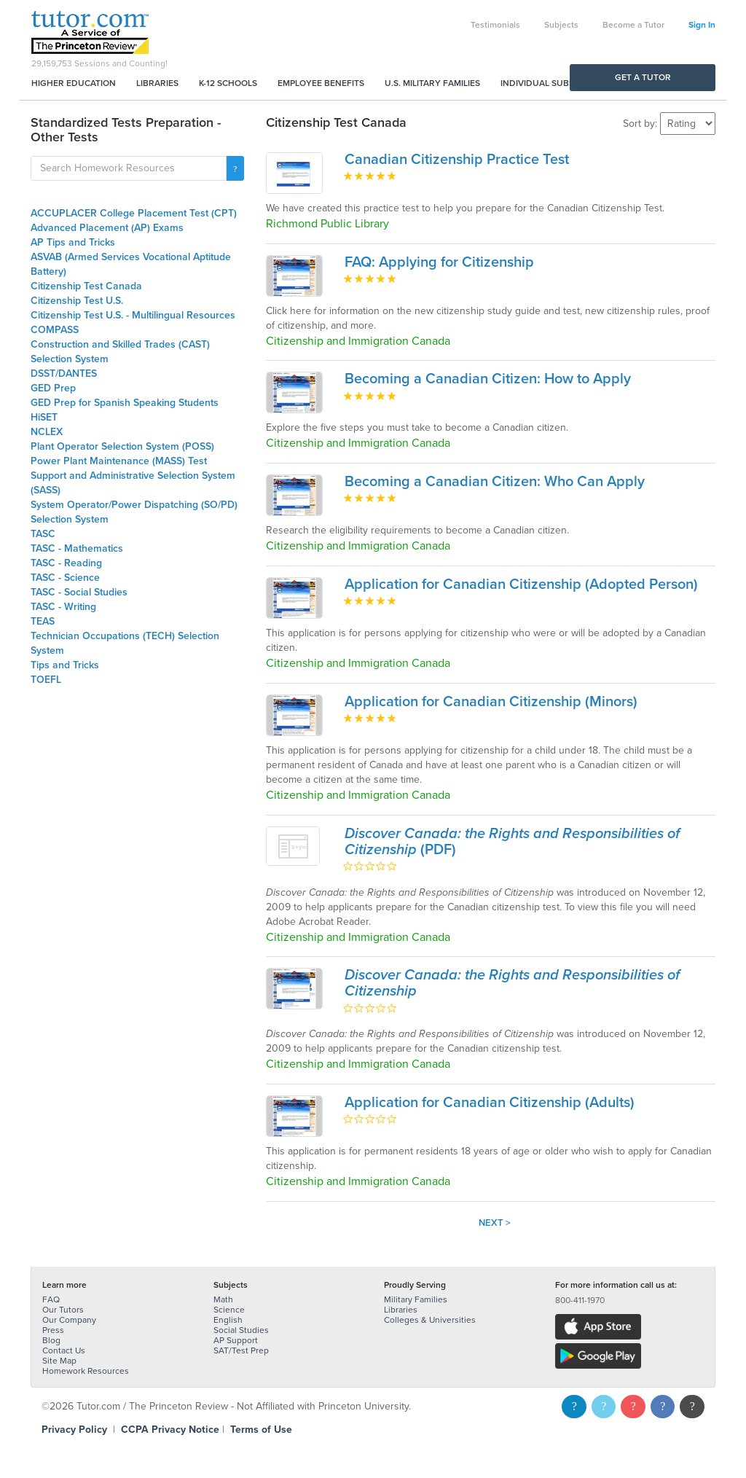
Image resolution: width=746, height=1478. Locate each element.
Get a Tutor (643, 77)
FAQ (51, 1299)
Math (223, 1299)
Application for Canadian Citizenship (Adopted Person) (521, 584)
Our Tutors (63, 1310)
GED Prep (53, 388)
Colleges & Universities (430, 1320)
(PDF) (512, 842)
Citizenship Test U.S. (77, 300)
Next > (495, 1223)
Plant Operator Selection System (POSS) (122, 446)
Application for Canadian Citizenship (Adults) (490, 1102)
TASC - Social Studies (79, 592)
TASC (43, 534)
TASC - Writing (63, 607)
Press (53, 1330)
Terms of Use (261, 1429)
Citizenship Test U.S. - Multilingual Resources (133, 315)
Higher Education (73, 83)
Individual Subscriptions (559, 83)
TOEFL (46, 679)
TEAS (43, 621)
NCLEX (47, 432)
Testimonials (495, 25)
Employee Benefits (321, 83)
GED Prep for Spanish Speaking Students (125, 402)
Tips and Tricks (65, 665)
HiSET (44, 417)
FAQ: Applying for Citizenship (439, 262)
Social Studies (241, 1330)
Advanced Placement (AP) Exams (107, 228)
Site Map (59, 1361)
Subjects (561, 25)
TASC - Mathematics (77, 548)
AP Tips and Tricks (73, 242)
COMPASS (55, 330)
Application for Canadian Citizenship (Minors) (491, 702)
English (228, 1320)
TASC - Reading (66, 563)
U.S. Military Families (432, 83)
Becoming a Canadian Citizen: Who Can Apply (495, 481)
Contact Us (63, 1350)
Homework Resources (85, 1371)
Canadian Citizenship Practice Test (457, 159)
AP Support (235, 1340)
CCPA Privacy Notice (170, 1429)
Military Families (415, 1299)
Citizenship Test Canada (86, 286)
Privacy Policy (74, 1429)
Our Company (69, 1320)
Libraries (157, 83)
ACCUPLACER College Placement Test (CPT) (134, 213)
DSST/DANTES (64, 373)
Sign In (701, 25)
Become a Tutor (633, 25)
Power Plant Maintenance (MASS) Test (119, 461)
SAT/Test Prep (241, 1350)
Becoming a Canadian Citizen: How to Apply (488, 379)
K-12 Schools (228, 83)
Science (229, 1310)
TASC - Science (65, 577)
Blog (51, 1340)
